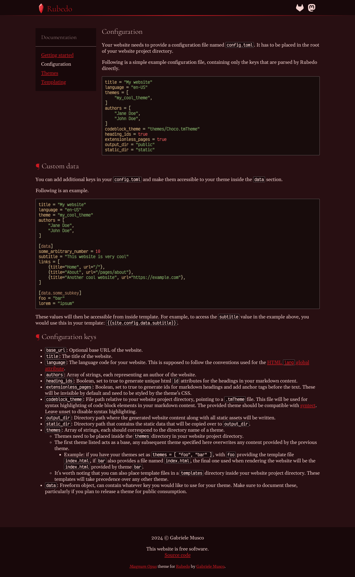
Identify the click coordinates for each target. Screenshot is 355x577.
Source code (178, 555)
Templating (53, 82)
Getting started (57, 55)
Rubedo (183, 566)
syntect (307, 406)
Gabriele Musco (210, 566)
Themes (49, 73)
